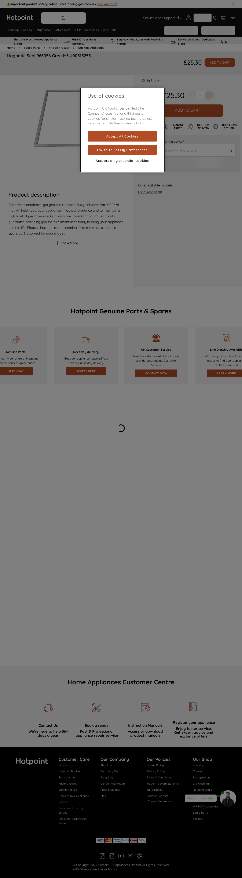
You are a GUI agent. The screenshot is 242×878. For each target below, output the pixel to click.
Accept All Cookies (122, 136)
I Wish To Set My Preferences (122, 150)
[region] (122, 130)
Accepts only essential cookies (122, 160)
